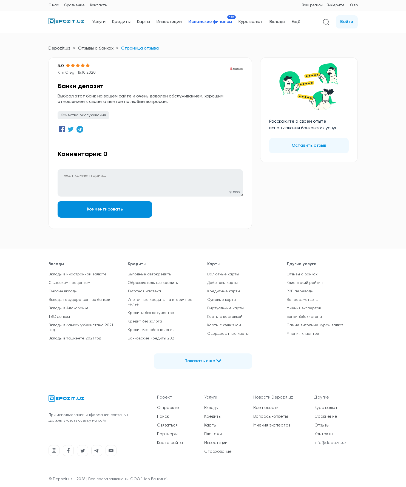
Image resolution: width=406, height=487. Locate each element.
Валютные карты (223, 274)
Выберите (336, 5)
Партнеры (167, 434)
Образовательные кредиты (153, 283)
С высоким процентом (69, 283)
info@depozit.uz (330, 443)
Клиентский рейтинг (305, 283)
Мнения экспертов (303, 308)
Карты (143, 22)
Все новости (266, 408)
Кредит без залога (145, 321)
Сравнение (74, 5)
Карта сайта (170, 443)
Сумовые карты (221, 300)
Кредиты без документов (151, 313)
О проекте (168, 408)
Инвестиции (169, 22)
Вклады (277, 22)
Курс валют (251, 22)
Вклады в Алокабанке (69, 308)
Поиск (163, 416)
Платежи (213, 434)
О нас (54, 5)
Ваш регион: (312, 5)
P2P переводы (299, 291)
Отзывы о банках (95, 48)
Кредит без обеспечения (151, 330)
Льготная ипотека (144, 291)
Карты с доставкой (224, 317)
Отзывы (321, 425)
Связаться (167, 425)
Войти (346, 22)
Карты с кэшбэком (224, 325)
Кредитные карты (223, 291)
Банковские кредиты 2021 (151, 338)
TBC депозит (60, 317)
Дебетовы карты (222, 283)
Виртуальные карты (225, 308)
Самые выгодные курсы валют (314, 325)
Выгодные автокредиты (150, 274)
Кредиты (121, 22)
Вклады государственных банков (79, 300)
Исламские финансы (210, 21)
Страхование (218, 451)
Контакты (98, 5)
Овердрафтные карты (228, 334)
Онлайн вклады (63, 291)
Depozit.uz (59, 48)
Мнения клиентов (302, 334)
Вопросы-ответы (302, 300)
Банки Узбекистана (304, 317)
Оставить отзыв (309, 145)
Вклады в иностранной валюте (78, 274)
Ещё (296, 22)
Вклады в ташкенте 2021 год (75, 338)
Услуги (99, 22)
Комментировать (104, 209)
